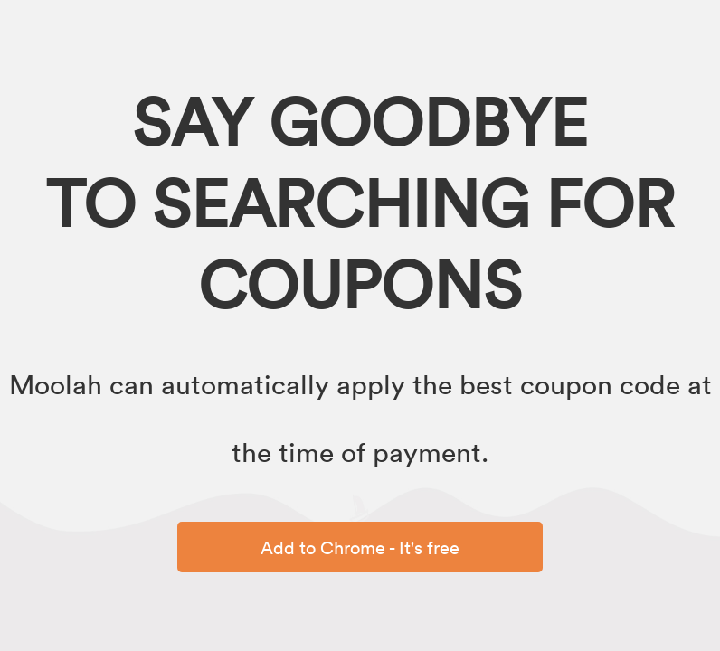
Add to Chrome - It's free (360, 547)
